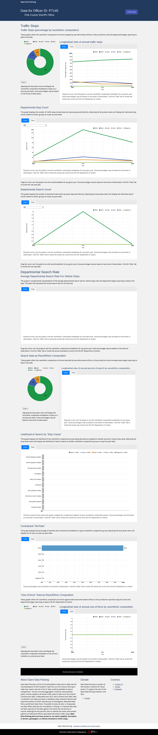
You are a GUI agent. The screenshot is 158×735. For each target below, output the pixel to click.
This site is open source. (69, 672)
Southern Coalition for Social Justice (86, 726)
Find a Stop (131, 12)
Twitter (117, 687)
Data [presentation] (72, 46)
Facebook (118, 689)
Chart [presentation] (64, 46)
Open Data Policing (28, 2)
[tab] (64, 47)
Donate (87, 698)
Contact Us (119, 684)
